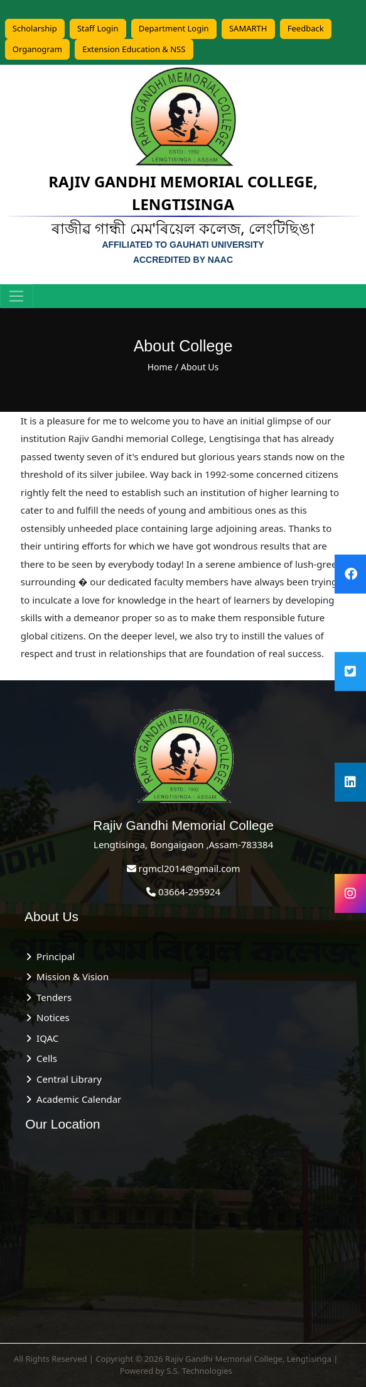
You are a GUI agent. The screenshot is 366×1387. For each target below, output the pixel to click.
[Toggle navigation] (16, 296)
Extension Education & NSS (133, 49)
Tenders (51, 997)
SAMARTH (248, 28)
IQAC (44, 1038)
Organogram (37, 49)
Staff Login (98, 28)
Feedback (306, 28)
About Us (199, 367)
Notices (50, 1017)
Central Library (66, 1079)
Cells (44, 1058)
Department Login (174, 28)
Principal (53, 956)
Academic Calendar (76, 1099)
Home (160, 367)
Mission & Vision (70, 976)
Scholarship (35, 28)
